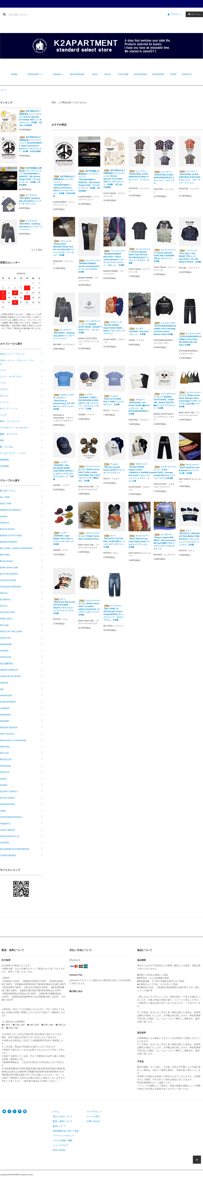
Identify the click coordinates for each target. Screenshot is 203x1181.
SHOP (173, 74)
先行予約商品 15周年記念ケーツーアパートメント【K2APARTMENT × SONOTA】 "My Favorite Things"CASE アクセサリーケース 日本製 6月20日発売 (30, 176)
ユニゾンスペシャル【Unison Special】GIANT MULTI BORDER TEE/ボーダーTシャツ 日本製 (165, 255)
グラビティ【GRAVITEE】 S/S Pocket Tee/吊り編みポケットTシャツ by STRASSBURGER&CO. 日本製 (139, 406)
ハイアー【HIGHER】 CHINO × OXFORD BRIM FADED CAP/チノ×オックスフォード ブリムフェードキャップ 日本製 (88, 401)
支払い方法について (62, 1116)
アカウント (176, 14)
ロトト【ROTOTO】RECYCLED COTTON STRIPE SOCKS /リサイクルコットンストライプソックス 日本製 (64, 606)
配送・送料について (62, 1121)
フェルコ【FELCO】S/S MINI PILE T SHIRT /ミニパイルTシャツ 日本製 (113, 400)
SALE (95, 74)
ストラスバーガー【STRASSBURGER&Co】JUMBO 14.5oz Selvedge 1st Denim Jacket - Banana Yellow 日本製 (165, 328)
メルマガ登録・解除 (62, 1140)
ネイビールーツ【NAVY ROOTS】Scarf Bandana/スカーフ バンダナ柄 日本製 (189, 468)
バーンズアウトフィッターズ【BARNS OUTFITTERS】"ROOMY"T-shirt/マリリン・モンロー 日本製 (89, 327)
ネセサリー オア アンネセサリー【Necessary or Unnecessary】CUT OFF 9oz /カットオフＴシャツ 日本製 (64, 402)
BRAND (59, 74)
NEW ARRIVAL (77, 74)
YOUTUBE (123, 74)
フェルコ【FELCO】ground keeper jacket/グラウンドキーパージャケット (114, 468)
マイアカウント (94, 1111)
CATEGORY (35, 74)
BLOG (108, 74)
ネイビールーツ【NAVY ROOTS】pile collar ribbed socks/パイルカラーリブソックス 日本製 (139, 541)
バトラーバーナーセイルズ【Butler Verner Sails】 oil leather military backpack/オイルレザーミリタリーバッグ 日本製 (89, 607)
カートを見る (93, 1116)
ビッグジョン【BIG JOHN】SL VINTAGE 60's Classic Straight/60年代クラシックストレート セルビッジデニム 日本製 (113, 612)
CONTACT (187, 74)
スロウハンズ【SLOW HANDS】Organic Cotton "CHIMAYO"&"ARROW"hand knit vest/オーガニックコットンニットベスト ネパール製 (140, 472)
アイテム (194, 14)
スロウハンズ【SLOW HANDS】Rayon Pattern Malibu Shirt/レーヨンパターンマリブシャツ (114, 328)
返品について (59, 1126)
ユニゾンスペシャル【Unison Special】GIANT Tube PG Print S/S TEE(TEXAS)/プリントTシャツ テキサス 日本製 (140, 256)
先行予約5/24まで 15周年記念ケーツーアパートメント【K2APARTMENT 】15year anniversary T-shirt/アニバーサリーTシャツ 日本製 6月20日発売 (30, 144)
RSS (55, 1150)
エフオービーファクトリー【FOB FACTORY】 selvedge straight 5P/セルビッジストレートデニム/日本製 (165, 472)
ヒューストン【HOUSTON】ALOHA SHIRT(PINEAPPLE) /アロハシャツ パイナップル (164, 177)
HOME (14, 74)
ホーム (3, 90)
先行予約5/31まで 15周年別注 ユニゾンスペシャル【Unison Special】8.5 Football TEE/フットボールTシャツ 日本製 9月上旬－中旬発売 (30, 118)
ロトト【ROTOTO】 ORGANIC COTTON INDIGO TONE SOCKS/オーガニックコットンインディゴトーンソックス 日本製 (189, 537)
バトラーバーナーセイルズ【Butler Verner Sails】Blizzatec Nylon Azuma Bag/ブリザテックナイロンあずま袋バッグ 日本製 (190, 399)
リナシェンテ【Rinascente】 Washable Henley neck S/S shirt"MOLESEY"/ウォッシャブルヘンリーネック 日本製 (63, 248)
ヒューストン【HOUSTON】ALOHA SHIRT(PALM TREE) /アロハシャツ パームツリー (139, 177)
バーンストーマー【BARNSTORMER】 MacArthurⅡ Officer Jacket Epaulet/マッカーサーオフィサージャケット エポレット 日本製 (114, 258)
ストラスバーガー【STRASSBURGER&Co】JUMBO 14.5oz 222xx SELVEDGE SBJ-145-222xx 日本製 (190, 339)
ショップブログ (60, 1145)
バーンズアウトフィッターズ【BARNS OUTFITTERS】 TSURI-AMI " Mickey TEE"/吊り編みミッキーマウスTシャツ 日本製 (165, 401)
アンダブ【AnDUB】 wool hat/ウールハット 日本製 (139, 331)
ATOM (62, 1150)
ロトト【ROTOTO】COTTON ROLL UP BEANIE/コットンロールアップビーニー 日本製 (114, 541)
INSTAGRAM (140, 74)
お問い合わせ (93, 1121)
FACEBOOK (158, 74)
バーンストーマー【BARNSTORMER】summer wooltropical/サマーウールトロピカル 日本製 (89, 266)
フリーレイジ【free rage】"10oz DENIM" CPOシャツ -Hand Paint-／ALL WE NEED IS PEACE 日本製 (190, 256)
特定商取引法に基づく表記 (66, 1131)
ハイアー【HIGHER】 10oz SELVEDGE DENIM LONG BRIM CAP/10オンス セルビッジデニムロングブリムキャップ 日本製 (64, 470)
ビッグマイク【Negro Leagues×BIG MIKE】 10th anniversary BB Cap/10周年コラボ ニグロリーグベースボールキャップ (165, 541)
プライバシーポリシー (64, 1135)
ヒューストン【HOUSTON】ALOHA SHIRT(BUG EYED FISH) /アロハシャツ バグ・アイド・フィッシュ (189, 177)
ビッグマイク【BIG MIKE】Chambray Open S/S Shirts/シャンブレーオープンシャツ (30, 199)
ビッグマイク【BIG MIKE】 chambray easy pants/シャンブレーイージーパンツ (30, 225)
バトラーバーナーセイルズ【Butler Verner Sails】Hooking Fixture (89, 536)
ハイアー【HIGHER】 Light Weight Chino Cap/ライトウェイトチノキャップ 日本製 (63, 538)
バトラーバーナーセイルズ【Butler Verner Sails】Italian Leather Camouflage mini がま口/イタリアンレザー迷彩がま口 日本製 (89, 473)
